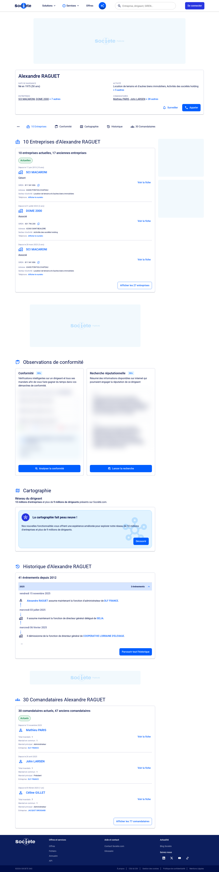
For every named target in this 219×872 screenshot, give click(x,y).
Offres (89, 5)
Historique (114, 126)
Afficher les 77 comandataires (132, 821)
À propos (120, 869)
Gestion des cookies (151, 869)
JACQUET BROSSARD (37, 810)
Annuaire (53, 856)
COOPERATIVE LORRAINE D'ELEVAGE (103, 636)
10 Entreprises (36, 126)
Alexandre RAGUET (37, 600)
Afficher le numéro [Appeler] (35, 197)
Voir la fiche (144, 182)
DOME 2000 (42, 99)
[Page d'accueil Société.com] (23, 6)
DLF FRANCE (111, 600)
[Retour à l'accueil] (25, 841)
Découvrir (141, 541)
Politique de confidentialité (174, 869)
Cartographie (89, 126)
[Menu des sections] (18, 127)
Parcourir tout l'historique (135, 651)
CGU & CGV (133, 869)
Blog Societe (166, 846)
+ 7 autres (54, 99)
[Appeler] (191, 107)
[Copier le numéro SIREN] (38, 185)
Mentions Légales (196, 869)
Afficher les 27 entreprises (134, 285)
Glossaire (108, 851)
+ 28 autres (152, 99)
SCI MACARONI (26, 99)
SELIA (100, 618)
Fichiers (52, 851)
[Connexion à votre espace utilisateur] (194, 5)
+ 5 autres (118, 90)
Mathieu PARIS (121, 99)
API (50, 861)
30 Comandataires (143, 126)
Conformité (63, 126)
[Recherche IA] (102, 5)
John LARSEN (137, 99)
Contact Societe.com (114, 846)
